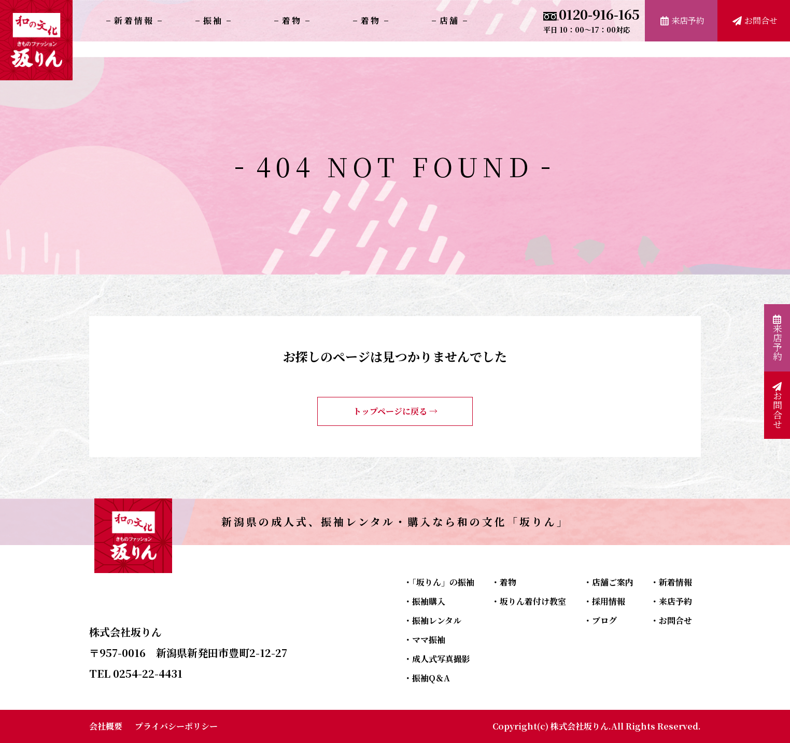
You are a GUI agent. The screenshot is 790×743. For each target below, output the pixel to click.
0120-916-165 (591, 19)
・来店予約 (671, 601)
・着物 (503, 582)
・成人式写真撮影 (437, 659)
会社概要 (105, 726)
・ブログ (600, 620)
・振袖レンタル (432, 620)
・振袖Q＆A (427, 678)
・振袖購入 (424, 601)
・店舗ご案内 (608, 582)
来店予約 (682, 20)
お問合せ (755, 20)
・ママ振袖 (424, 640)
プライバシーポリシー (176, 726)
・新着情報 (671, 582)
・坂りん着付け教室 (528, 601)
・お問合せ (671, 620)
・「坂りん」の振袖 (439, 582)
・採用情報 (604, 601)
